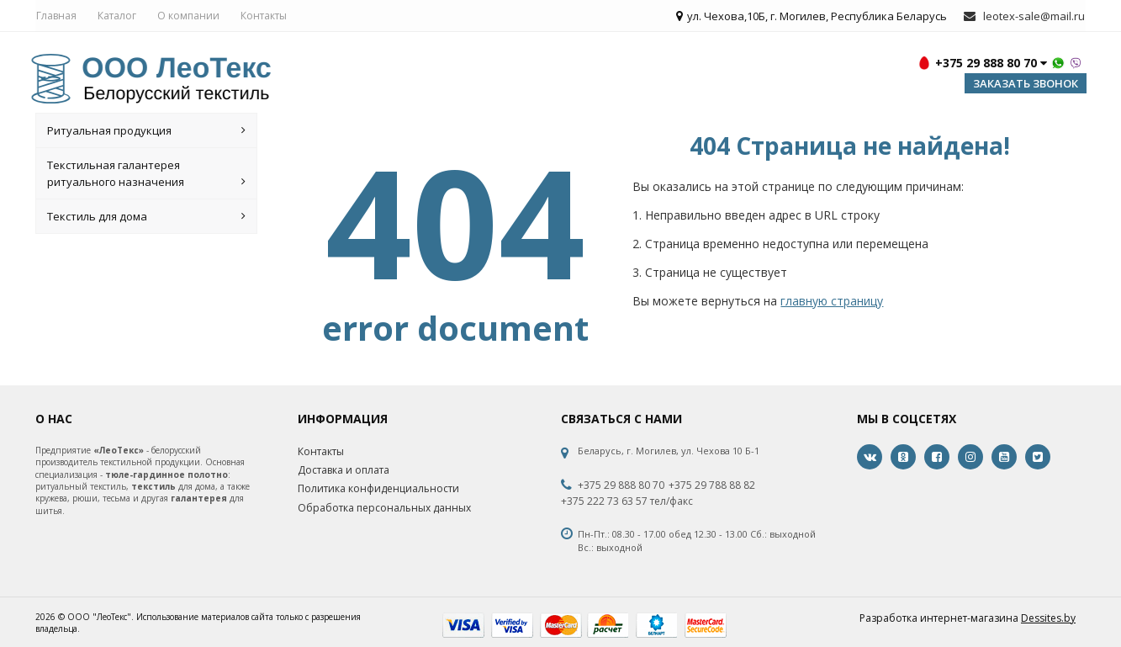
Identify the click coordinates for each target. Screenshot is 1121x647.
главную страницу (831, 303)
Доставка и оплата (343, 472)
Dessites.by (1048, 620)
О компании (187, 16)
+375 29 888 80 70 (621, 488)
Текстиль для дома (146, 218)
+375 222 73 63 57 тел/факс (627, 504)
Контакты (263, 16)
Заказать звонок (1025, 85)
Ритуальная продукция (146, 133)
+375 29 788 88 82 (712, 488)
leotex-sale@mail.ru (1036, 16)
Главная (55, 16)
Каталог (116, 16)
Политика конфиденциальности (378, 491)
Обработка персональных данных (384, 509)
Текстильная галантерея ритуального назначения (146, 176)
